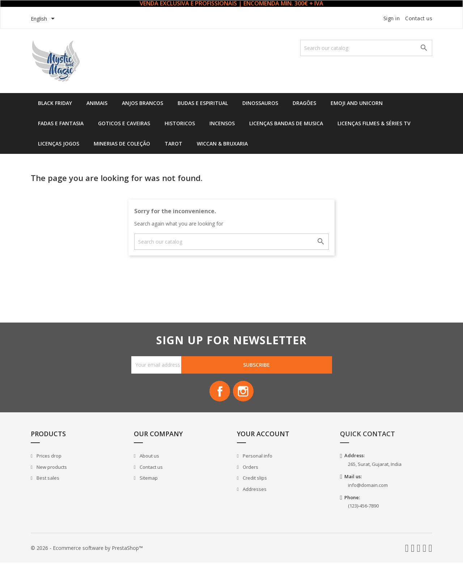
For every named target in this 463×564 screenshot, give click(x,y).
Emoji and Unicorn (357, 103)
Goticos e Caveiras (124, 123)
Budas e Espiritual (203, 103)
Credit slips (254, 479)
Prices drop (48, 457)
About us (149, 457)
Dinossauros (260, 103)
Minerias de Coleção (122, 143)
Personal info (257, 457)
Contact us (418, 18)
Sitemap (148, 479)
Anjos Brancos (142, 103)
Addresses (254, 490)
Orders (250, 468)
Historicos (180, 123)
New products (51, 468)
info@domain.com (368, 486)
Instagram (244, 392)
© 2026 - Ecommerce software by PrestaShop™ (87, 549)
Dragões (304, 103)
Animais (96, 103)
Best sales (47, 479)
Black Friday (55, 103)
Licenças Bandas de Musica (286, 123)
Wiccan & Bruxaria (222, 143)
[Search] (366, 48)
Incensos (222, 123)
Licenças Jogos (58, 143)
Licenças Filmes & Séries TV (374, 123)
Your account (263, 435)
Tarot (173, 143)
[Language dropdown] (44, 19)
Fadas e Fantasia (61, 123)
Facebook (219, 392)
